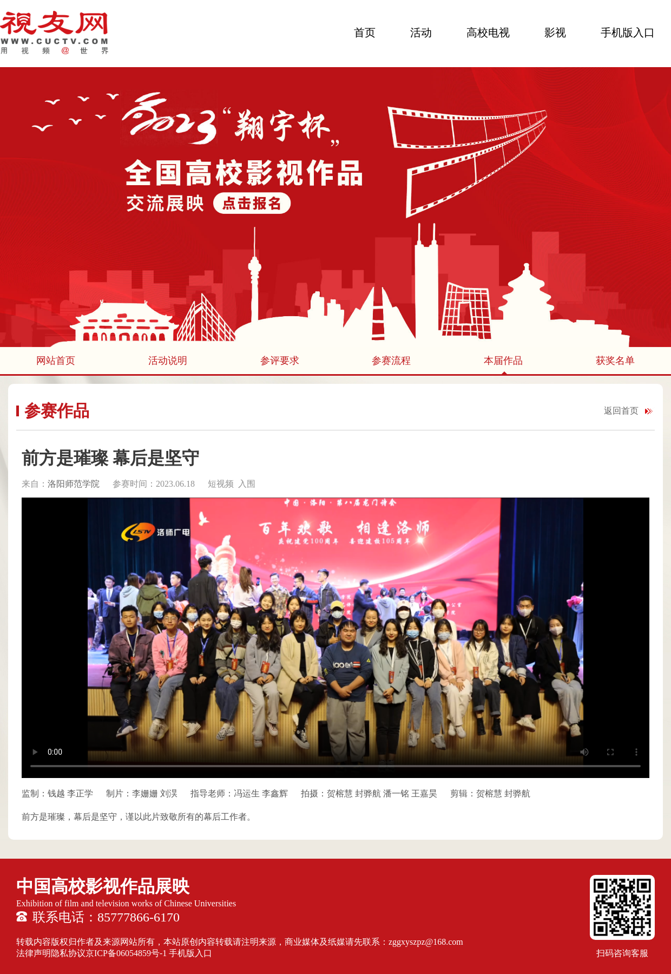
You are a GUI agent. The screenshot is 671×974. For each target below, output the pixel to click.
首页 (365, 32)
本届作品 (503, 360)
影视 (555, 32)
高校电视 (488, 32)
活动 (421, 32)
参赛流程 (391, 360)
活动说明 (167, 360)
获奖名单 (615, 360)
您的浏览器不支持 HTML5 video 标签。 (335, 638)
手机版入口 (628, 32)
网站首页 (55, 360)
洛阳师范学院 (74, 483)
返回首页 (621, 410)
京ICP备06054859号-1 (126, 953)
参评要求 (279, 360)
